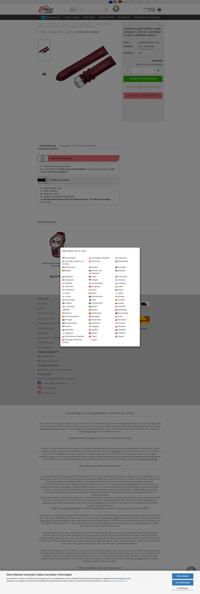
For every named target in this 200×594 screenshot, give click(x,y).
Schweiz (120, 323)
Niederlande (121, 261)
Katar (92, 300)
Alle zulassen (183, 576)
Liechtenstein (96, 303)
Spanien (93, 329)
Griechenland (96, 283)
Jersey (66, 296)
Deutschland (68, 258)
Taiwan (93, 333)
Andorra (93, 267)
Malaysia (120, 306)
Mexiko (93, 310)
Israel (66, 293)
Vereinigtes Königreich (99, 258)
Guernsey (67, 286)
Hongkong (94, 286)
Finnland (120, 280)
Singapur (94, 326)
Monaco (67, 313)
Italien (92, 293)
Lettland (67, 303)
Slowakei (120, 326)
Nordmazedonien (70, 316)
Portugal (67, 320)
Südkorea (67, 333)
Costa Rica (121, 276)
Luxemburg (68, 306)
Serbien (66, 326)
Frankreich (121, 258)
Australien (120, 267)
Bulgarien (67, 276)
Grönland (120, 283)
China (92, 276)
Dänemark (68, 280)
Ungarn (119, 336)
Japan (119, 293)
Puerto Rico (95, 320)
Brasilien (120, 270)
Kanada (119, 296)
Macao (93, 306)
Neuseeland (121, 313)
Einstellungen (182, 588)
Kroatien (120, 300)
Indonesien (68, 290)
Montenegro (95, 313)
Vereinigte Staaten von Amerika (73, 262)
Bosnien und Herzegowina (95, 272)
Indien (119, 286)
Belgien (66, 270)
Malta (66, 310)
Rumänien (121, 320)
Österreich (94, 261)
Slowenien (68, 329)
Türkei (93, 336)
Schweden (94, 323)
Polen (119, 316)
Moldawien (121, 310)
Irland (92, 290)
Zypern (93, 339)
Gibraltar (67, 283)
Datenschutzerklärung (118, 581)
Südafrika (120, 329)
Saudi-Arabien (69, 323)
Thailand (120, 333)
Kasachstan (68, 300)
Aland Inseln (68, 267)
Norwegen (94, 316)
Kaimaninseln (96, 296)
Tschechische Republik (73, 336)
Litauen (119, 303)
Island (119, 290)
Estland (93, 280)
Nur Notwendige (183, 582)
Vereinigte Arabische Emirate (72, 341)
